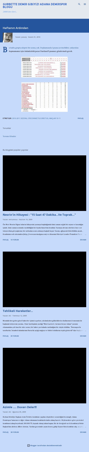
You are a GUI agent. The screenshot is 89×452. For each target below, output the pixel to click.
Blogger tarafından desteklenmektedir (44, 445)
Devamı (83, 240)
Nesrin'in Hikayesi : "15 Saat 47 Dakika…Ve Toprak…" (39, 215)
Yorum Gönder (9, 136)
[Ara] (79, 4)
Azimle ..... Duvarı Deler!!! (20, 407)
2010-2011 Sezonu (19, 118)
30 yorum (15, 336)
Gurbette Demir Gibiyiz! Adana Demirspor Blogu (35, 5)
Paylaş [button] (80, 118)
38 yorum (15, 432)
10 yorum (15, 240)
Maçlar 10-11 (55, 118)
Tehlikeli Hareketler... (18, 311)
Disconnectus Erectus (38, 118)
